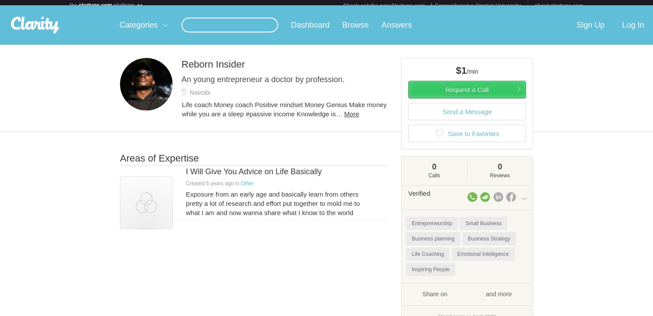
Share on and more (467, 298)
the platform (106, 5)
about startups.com (559, 6)
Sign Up (591, 30)
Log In (633, 30)
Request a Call (467, 95)
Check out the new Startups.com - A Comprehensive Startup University (432, 6)
